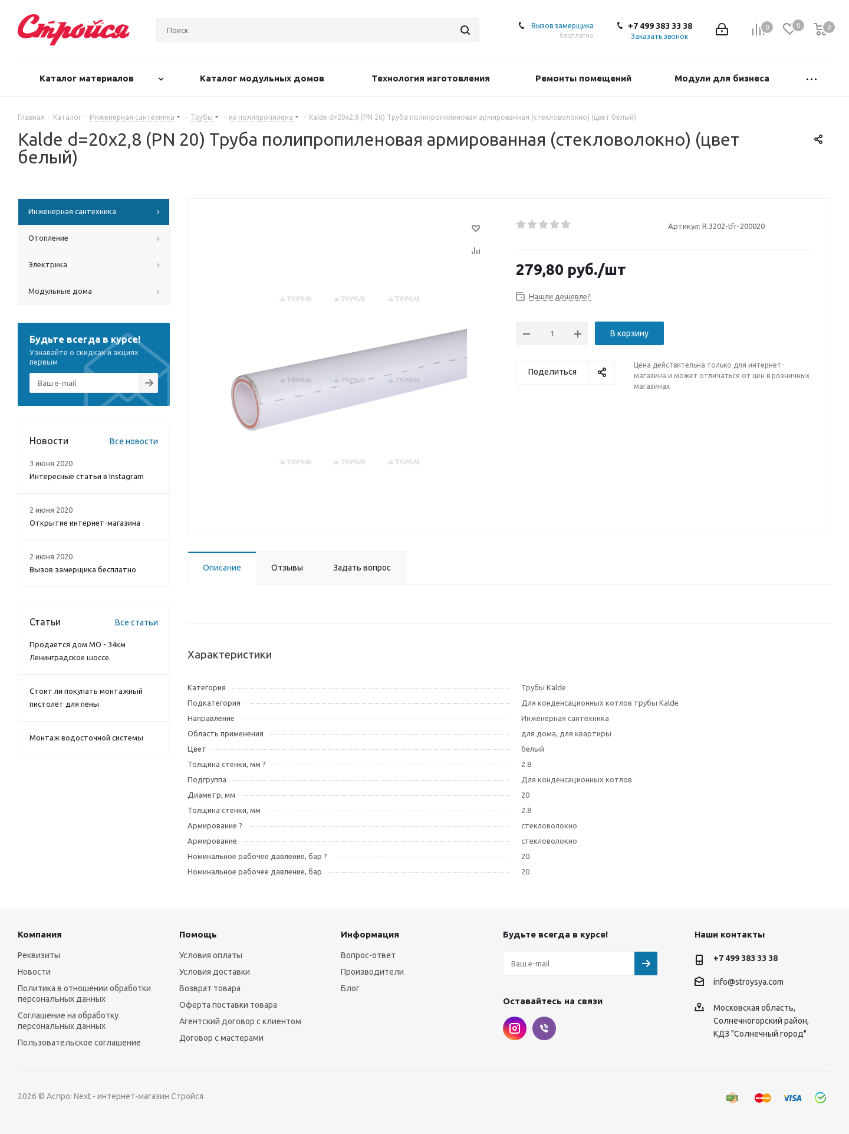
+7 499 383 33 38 (660, 26)
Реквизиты (39, 955)
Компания (40, 934)
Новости (34, 971)
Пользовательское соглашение (79, 1042)
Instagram (514, 1028)
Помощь (198, 934)
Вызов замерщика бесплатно (82, 569)
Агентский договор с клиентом (240, 1021)
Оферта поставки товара (228, 1005)
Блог (350, 988)
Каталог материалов (88, 78)
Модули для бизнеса (723, 78)
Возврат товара (210, 988)
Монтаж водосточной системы (86, 737)
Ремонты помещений (584, 78)
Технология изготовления (431, 78)
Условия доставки (214, 971)
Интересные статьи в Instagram (86, 476)
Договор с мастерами (221, 1038)
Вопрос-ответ (368, 955)
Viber (544, 1028)
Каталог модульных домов (263, 78)
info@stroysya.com (748, 981)
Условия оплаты (210, 955)
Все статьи (136, 622)
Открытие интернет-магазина (84, 523)
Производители (372, 971)
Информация (370, 934)
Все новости (134, 441)
